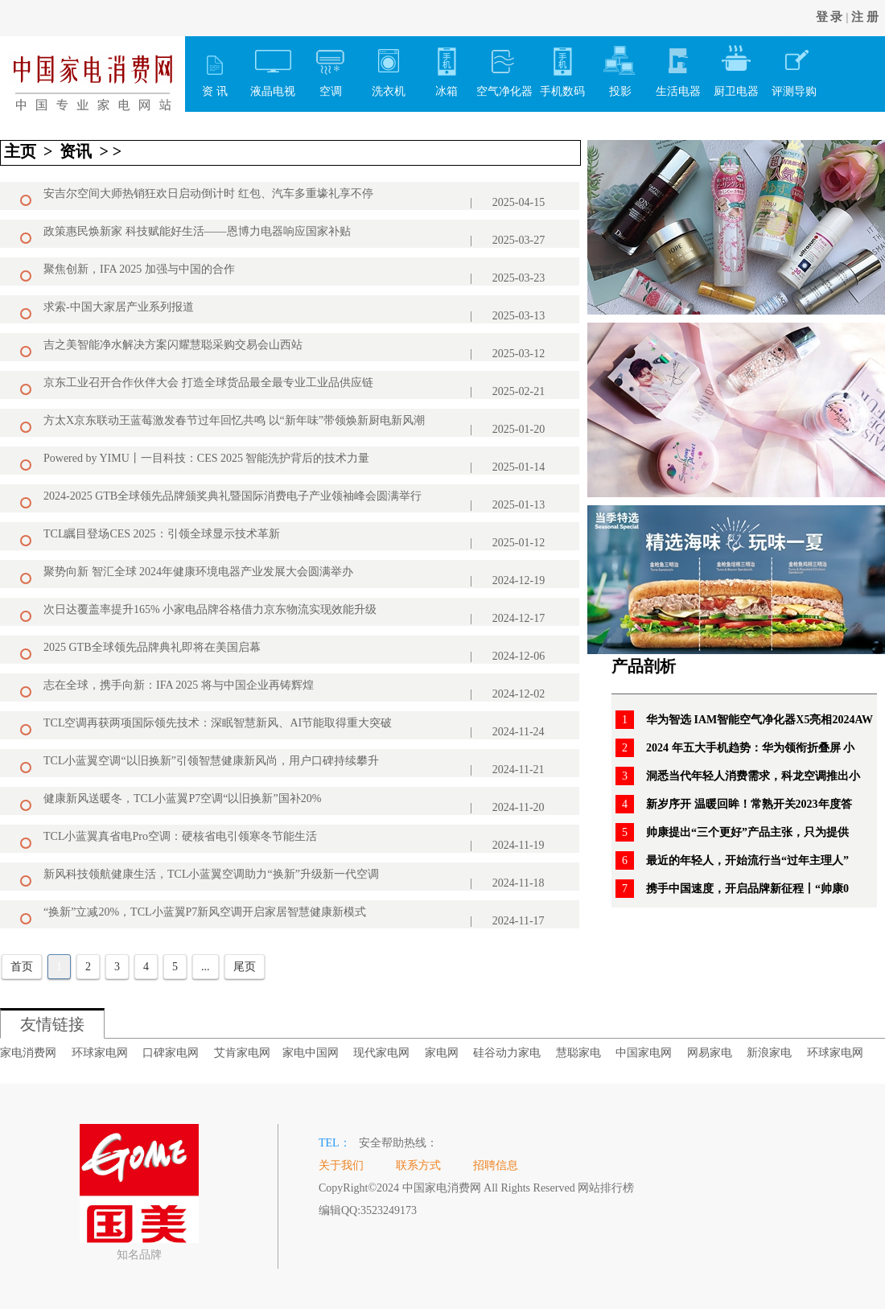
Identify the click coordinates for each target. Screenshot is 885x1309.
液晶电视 (273, 66)
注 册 (865, 16)
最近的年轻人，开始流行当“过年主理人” (747, 860)
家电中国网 (310, 1053)
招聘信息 (495, 1165)
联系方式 (418, 1165)
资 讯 (215, 66)
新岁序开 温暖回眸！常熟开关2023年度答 (749, 804)
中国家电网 (643, 1053)
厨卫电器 (736, 66)
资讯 (76, 151)
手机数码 (562, 66)
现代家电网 (381, 1053)
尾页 (244, 967)
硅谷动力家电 (507, 1053)
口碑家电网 (170, 1053)
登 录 (829, 16)
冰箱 (446, 66)
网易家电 (709, 1053)
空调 (331, 66)
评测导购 (794, 66)
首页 (21, 967)
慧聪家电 (578, 1053)
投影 (620, 66)
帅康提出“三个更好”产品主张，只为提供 (747, 832)
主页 (20, 151)
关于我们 (341, 1165)
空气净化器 (504, 66)
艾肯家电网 (242, 1053)
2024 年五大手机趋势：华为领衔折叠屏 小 (750, 748)
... (205, 967)
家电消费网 (28, 1053)
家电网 (442, 1053)
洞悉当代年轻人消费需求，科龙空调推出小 (753, 776)
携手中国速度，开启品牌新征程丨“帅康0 (747, 889)
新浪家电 (769, 1053)
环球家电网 (100, 1053)
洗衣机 (388, 66)
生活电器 (678, 66)
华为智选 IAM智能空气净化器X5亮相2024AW (759, 720)
